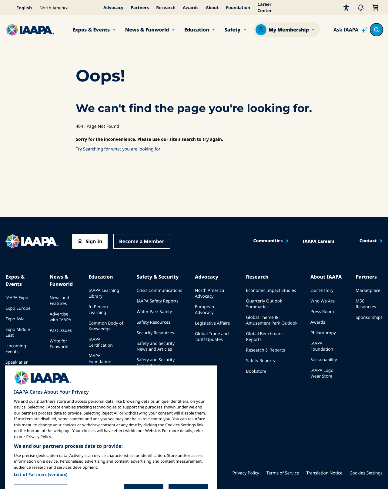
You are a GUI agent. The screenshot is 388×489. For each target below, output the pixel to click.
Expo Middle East (17, 332)
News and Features (59, 300)
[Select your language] (20, 7)
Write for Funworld (59, 344)
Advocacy (113, 8)
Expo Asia (15, 319)
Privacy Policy (245, 473)
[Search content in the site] (376, 30)
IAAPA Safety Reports (158, 301)
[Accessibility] (346, 7)
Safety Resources (153, 322)
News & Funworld (147, 29)
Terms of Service (282, 473)
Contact (368, 241)
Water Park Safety (154, 312)
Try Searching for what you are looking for (118, 149)
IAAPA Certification (101, 342)
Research (166, 8)
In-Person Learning (98, 310)
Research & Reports (265, 350)
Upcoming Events (15, 349)
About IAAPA (326, 276)
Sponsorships (369, 317)
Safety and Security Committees (156, 362)
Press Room (322, 312)
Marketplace (368, 290)
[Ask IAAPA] (350, 30)
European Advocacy (204, 310)
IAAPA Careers (318, 241)
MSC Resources (366, 304)
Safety (232, 29)
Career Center (264, 8)
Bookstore (256, 371)
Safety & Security (158, 276)
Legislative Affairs (212, 323)
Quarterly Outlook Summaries (264, 304)
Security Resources (155, 333)
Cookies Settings (366, 473)
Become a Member (141, 241)
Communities (268, 241)
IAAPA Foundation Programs (100, 361)
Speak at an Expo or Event (19, 365)
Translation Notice (324, 473)
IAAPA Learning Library (104, 293)
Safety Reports (260, 361)
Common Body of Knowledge (106, 326)
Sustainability (323, 360)
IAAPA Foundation (321, 346)
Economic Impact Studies (271, 290)
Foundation (238, 8)
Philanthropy (323, 333)
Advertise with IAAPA (60, 317)
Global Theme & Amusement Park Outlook (272, 320)
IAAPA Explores (104, 378)
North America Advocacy (209, 293)
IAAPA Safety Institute (158, 376)
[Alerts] (360, 7)
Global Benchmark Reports (264, 336)
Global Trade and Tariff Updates (212, 336)
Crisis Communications (159, 290)
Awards (191, 8)
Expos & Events (91, 29)
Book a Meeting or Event (21, 381)
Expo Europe (18, 308)
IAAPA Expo (16, 298)
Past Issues (61, 330)
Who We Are (322, 301)
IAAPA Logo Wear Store (321, 373)
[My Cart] (375, 7)
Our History (321, 290)
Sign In (93, 241)
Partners (140, 8)
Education (196, 29)
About (212, 8)
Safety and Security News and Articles (156, 346)
